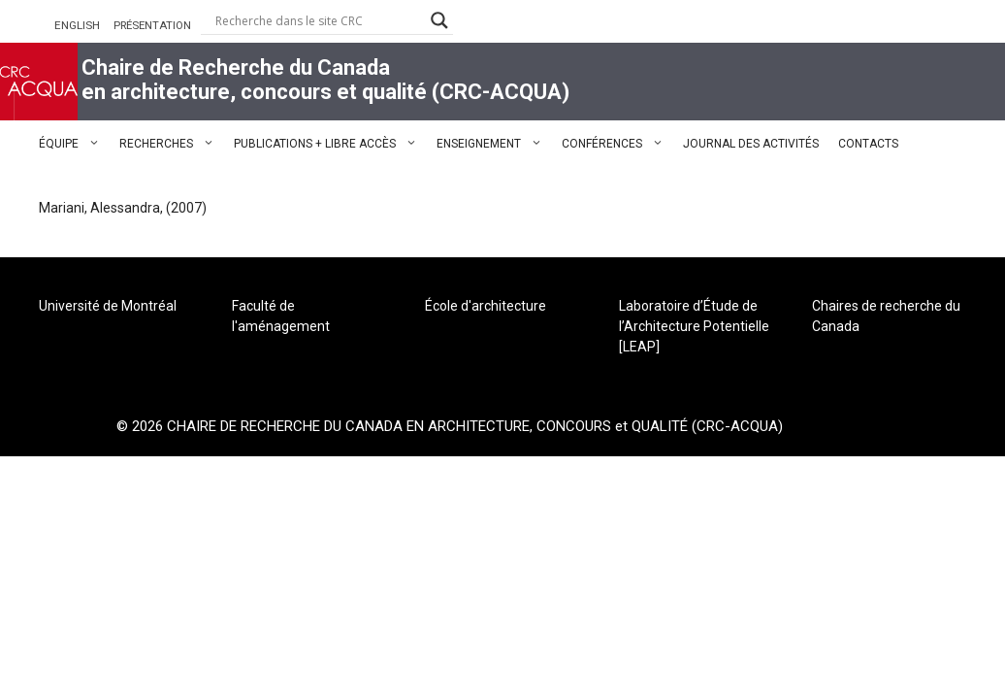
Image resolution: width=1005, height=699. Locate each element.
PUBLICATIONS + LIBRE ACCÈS (330, 143)
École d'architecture (485, 306)
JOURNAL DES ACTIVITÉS (751, 143)
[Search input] (318, 20)
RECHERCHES (171, 143)
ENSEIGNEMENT (494, 143)
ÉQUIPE (74, 143)
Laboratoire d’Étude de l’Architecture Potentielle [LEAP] (694, 326)
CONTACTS (868, 143)
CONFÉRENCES (617, 143)
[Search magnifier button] (439, 20)
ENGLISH (77, 25)
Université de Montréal (108, 306)
